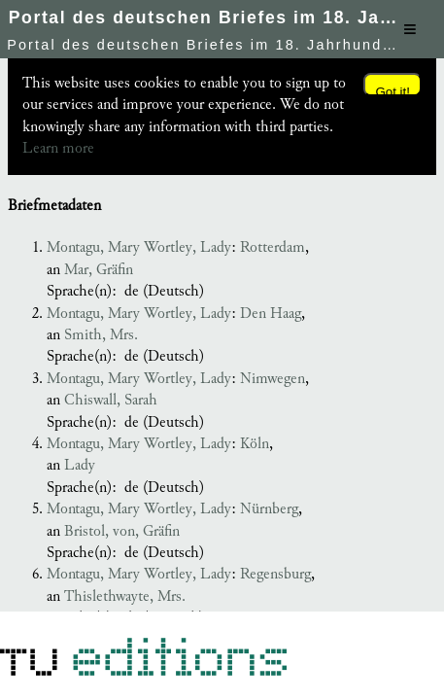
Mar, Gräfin (98, 270)
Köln (254, 444)
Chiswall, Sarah (110, 400)
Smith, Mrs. (101, 335)
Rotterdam (272, 247)
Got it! (392, 90)
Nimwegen (272, 379)
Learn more (58, 148)
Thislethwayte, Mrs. (125, 596)
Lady (79, 465)
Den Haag (270, 313)
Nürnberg (269, 509)
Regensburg (275, 574)
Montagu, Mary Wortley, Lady (139, 247)
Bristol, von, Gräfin (122, 531)
